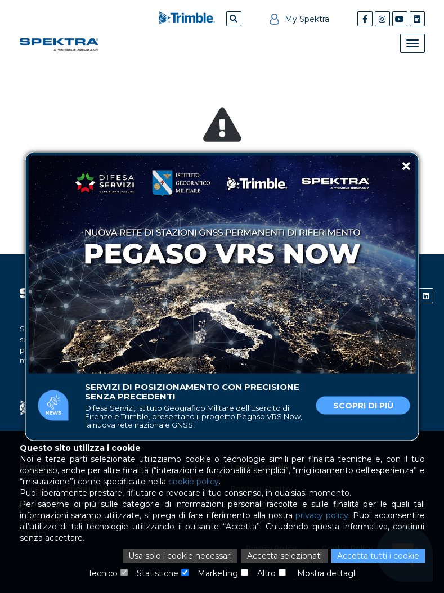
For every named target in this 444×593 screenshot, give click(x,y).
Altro (266, 573)
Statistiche (157, 573)
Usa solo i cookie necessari (180, 556)
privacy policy (321, 515)
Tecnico (103, 573)
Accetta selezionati (284, 556)
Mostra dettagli (327, 573)
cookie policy (193, 482)
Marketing (218, 573)
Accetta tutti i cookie (378, 556)
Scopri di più (363, 406)
